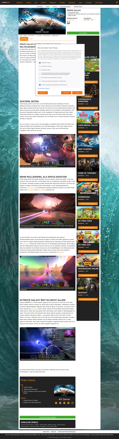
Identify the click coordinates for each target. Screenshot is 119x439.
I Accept (77, 92)
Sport (35, 2)
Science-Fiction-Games (27, 424)
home (21, 35)
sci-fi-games (39, 35)
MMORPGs (60, 252)
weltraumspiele (47, 35)
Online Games (61, 424)
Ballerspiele (53, 2)
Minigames (19, 2)
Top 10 (55, 6)
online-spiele (31, 35)
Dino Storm (31, 189)
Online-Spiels (31, 187)
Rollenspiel (34, 308)
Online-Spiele (98, 2)
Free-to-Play (49, 426)
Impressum (53, 431)
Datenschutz (46, 431)
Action (80, 2)
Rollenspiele (72, 2)
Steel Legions (41, 189)
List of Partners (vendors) (44, 88)
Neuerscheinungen (65, 6)
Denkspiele (89, 2)
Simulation (62, 2)
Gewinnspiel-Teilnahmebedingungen (67, 431)
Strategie (28, 2)
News (47, 6)
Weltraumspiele (52, 424)
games (25, 35)
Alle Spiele (40, 6)
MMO (55, 426)
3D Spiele (42, 426)
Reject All (66, 92)
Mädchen (43, 2)
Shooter (37, 424)
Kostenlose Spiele (34, 426)
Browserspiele (25, 426)
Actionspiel (26, 243)
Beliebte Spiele (78, 6)
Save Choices (43, 92)
